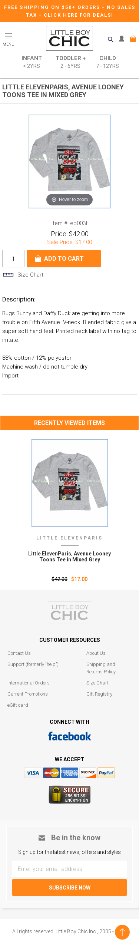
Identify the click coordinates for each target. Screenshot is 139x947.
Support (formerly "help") (33, 664)
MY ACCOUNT (123, 39)
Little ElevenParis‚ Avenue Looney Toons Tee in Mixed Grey (69, 556)
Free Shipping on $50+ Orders (53, 7)
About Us (96, 653)
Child (107, 62)
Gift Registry (99, 694)
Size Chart (97, 683)
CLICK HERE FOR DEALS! (78, 15)
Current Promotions (27, 694)
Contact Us (19, 653)
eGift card (17, 705)
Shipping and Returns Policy (101, 667)
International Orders (28, 683)
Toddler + (71, 62)
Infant (31, 62)
